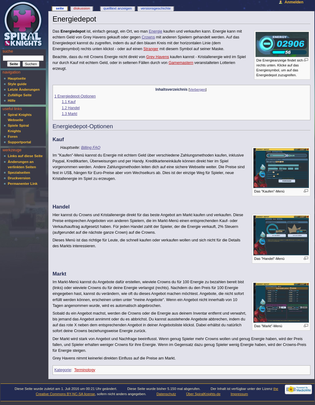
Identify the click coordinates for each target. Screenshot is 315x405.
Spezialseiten (19, 172)
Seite (60, 8)
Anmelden (294, 2)
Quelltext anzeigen (117, 8)
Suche (7, 51)
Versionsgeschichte (155, 8)
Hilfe (11, 100)
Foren (13, 136)
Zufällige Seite (20, 95)
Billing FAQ (91, 147)
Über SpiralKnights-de (203, 394)
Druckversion (19, 178)
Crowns (148, 37)
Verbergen (197, 89)
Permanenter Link (23, 183)
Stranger (150, 49)
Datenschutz (166, 394)
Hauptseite (17, 78)
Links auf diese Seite (25, 156)
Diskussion (82, 8)
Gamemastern (181, 63)
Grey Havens (157, 57)
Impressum (239, 394)
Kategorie (62, 370)
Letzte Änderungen (24, 89)
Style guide (17, 84)
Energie (155, 31)
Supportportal (19, 142)
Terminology (84, 370)
